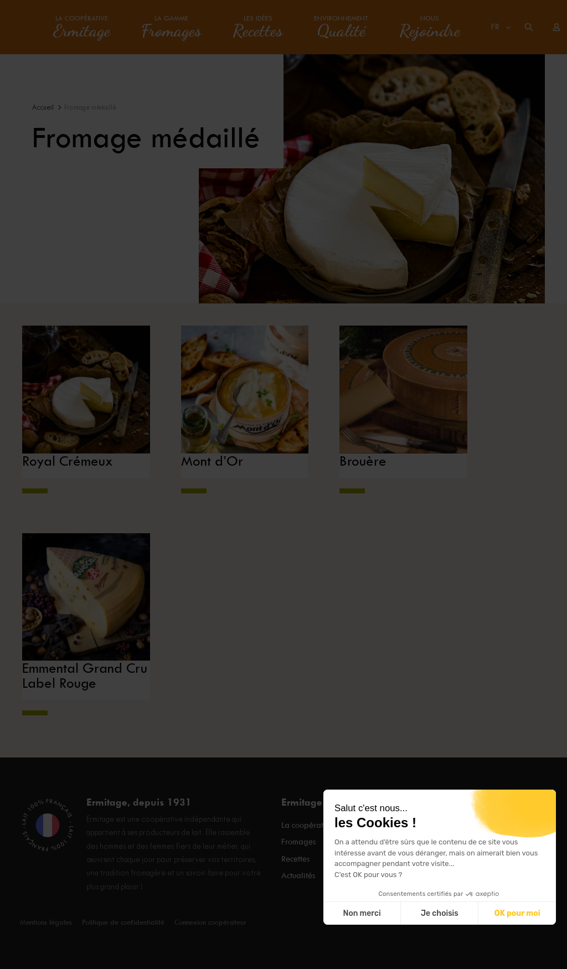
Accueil (43, 108)
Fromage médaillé (90, 108)
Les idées (258, 27)
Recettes (295, 856)
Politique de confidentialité (123, 922)
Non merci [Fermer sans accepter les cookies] (361, 913)
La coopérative (81, 27)
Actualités (298, 871)
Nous (429, 27)
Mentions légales (46, 922)
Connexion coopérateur (210, 922)
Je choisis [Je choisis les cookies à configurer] (439, 913)
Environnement (341, 27)
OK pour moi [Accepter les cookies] (517, 913)
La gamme (171, 27)
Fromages (298, 841)
